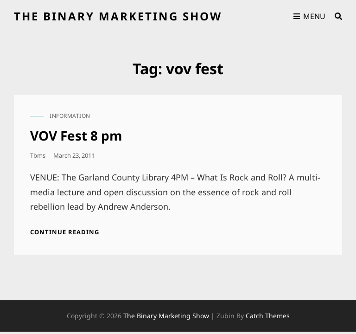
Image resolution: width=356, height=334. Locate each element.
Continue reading (64, 232)
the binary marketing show (118, 16)
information (70, 116)
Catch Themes (268, 315)
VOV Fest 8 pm (76, 135)
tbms (37, 155)
